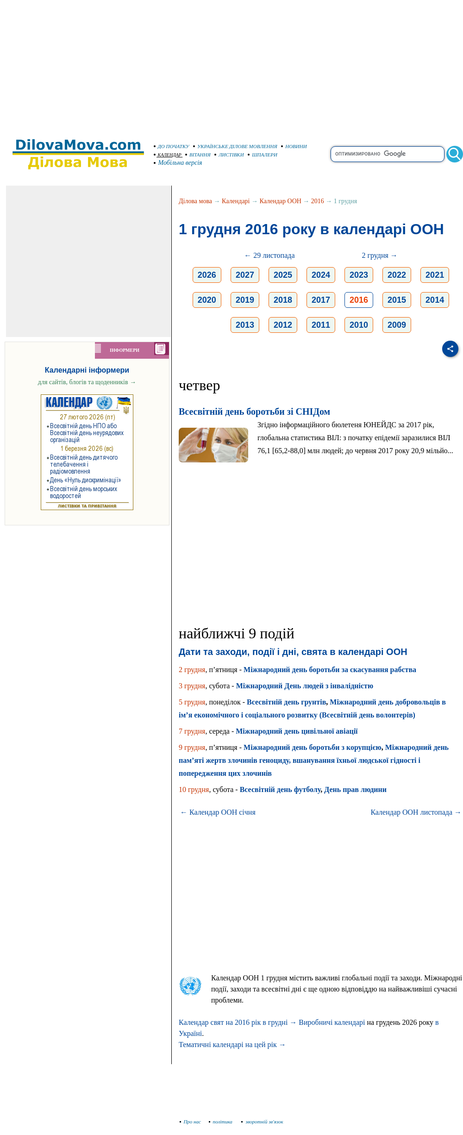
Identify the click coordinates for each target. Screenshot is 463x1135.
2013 (245, 325)
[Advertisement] (231, 65)
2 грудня (192, 670)
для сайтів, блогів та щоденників (87, 382)
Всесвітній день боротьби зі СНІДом (254, 411)
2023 (359, 275)
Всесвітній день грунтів (286, 702)
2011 (321, 325)
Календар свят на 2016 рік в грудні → (238, 1022)
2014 (434, 300)
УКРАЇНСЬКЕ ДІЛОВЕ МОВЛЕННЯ (235, 146)
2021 (434, 275)
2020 (207, 300)
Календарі (236, 201)
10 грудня (194, 789)
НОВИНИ (294, 146)
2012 (283, 325)
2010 (359, 325)
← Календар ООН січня (218, 812)
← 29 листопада (269, 255)
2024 (321, 275)
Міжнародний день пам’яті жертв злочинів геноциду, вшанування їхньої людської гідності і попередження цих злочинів (314, 760)
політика (221, 1121)
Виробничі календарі (332, 1022)
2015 (397, 300)
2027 (245, 275)
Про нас (190, 1121)
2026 (207, 275)
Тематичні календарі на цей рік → (232, 1044)
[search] (387, 154)
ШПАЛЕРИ (262, 154)
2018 (283, 300)
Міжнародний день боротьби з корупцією (313, 747)
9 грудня (192, 747)
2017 (321, 300)
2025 (283, 275)
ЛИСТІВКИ (229, 154)
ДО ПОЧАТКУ (171, 146)
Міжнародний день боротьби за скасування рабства (330, 670)
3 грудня (192, 686)
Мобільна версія (178, 162)
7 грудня (192, 731)
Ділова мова (195, 201)
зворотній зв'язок (262, 1121)
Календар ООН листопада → (416, 812)
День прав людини (355, 789)
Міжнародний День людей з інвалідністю (304, 686)
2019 (245, 300)
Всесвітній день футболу (280, 789)
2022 (397, 275)
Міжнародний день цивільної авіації (296, 731)
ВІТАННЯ (198, 154)
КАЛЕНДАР (167, 154)
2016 (317, 201)
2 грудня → (379, 255)
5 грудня (192, 702)
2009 (397, 325)
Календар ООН (280, 201)
